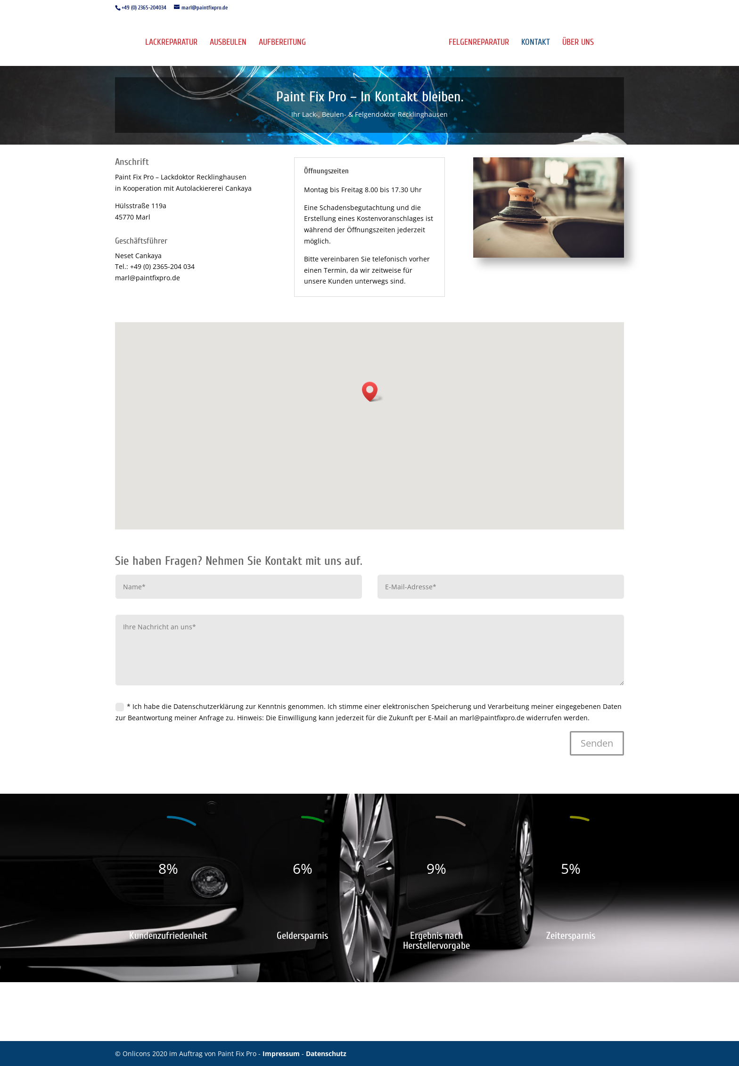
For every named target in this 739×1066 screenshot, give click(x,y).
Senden (597, 743)
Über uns (578, 43)
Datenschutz (326, 1053)
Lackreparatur (171, 43)
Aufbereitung (282, 43)
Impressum (282, 1053)
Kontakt (535, 43)
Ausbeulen (228, 43)
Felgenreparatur (479, 43)
